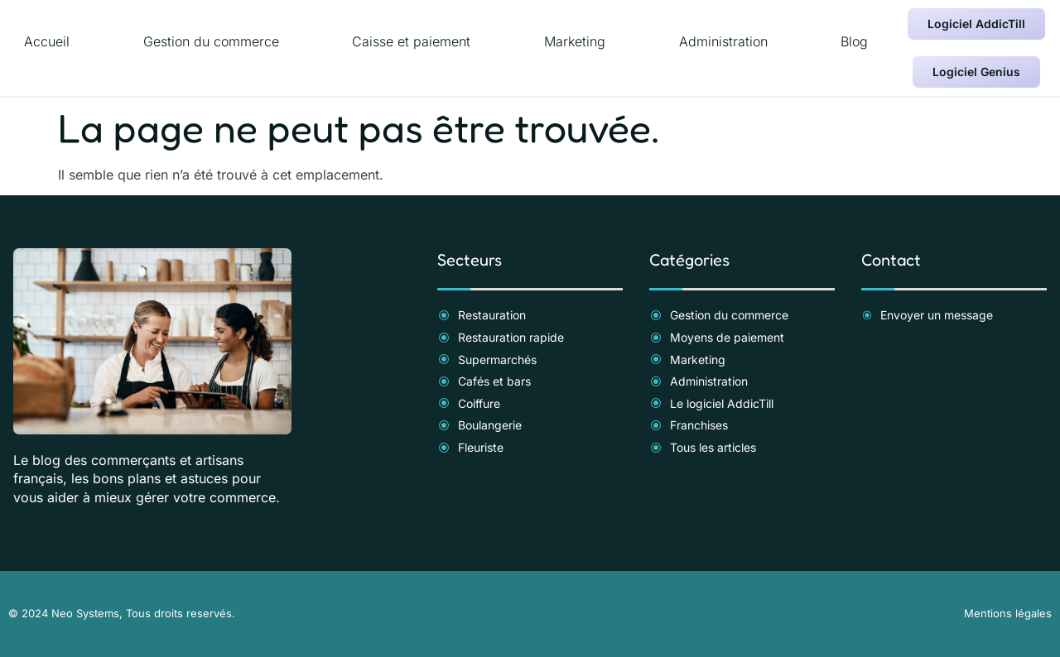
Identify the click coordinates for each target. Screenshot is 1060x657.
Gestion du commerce (211, 41)
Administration (723, 41)
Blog (854, 41)
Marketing (574, 41)
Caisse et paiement (411, 41)
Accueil (47, 41)
